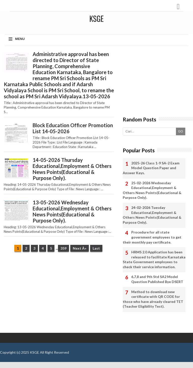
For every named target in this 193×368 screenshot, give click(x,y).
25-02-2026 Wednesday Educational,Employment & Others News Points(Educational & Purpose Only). (152, 190)
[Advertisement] (59, 295)
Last (96, 248)
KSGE (34, 352)
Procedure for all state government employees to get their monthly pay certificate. (152, 237)
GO (180, 131)
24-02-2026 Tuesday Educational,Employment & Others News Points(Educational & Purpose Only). (152, 214)
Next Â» (79, 248)
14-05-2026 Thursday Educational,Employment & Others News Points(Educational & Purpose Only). (72, 169)
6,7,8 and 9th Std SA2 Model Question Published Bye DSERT (157, 279)
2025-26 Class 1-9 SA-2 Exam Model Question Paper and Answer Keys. (151, 168)
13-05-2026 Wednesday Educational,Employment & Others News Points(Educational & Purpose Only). (72, 211)
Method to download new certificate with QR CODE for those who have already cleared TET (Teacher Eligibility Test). (153, 299)
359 (63, 248)
